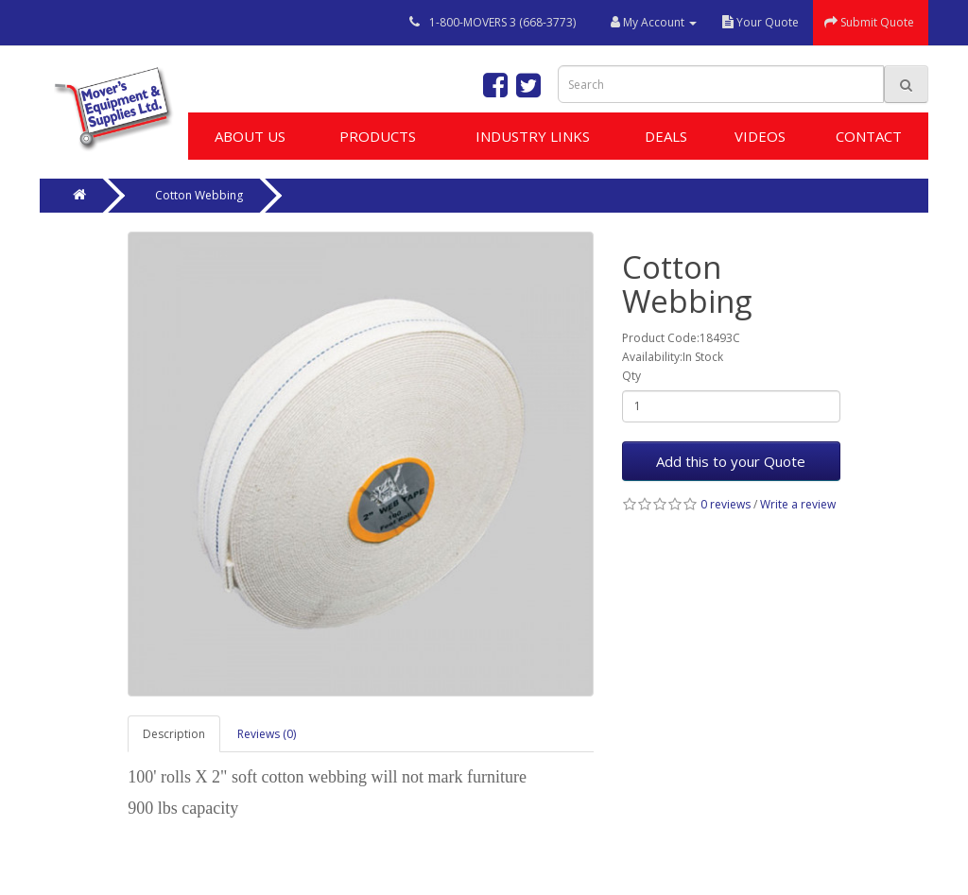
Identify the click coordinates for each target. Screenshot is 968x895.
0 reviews (725, 504)
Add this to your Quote (730, 461)
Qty (631, 376)
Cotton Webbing (199, 195)
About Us (250, 136)
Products (377, 136)
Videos (760, 136)
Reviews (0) (266, 734)
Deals (666, 136)
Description (174, 734)
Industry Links (532, 136)
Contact (869, 136)
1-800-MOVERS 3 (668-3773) (502, 22)
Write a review (798, 504)
